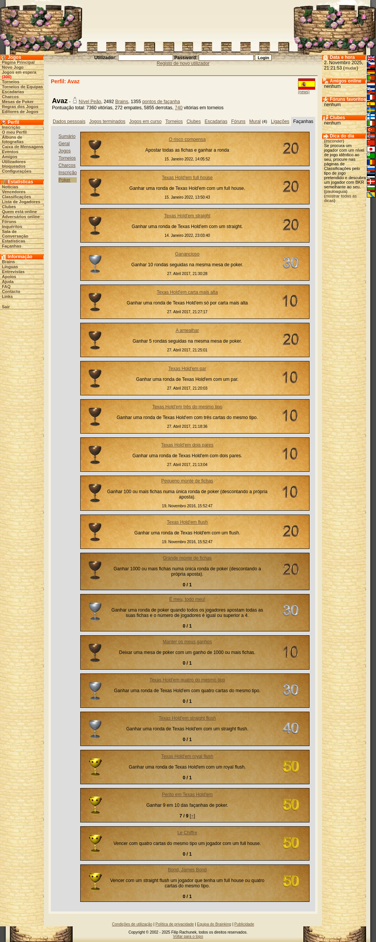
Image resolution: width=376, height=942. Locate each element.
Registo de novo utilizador (183, 63)
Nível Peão (90, 101)
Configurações (16, 171)
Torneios (10, 81)
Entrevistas (13, 271)
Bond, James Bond (187, 869)
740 (179, 107)
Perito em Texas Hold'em (187, 794)
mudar (351, 68)
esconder (334, 141)
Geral (64, 143)
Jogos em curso (145, 121)
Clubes (9, 206)
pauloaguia (336, 191)
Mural (255, 121)
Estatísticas (13, 241)
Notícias (10, 187)
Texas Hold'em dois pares (187, 445)
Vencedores (14, 191)
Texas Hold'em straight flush (187, 718)
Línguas (10, 266)
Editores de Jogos (20, 111)
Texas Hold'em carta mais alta (187, 292)
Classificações (16, 196)
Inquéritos (12, 226)
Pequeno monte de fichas (187, 481)
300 (6, 76)
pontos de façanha (161, 101)
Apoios (9, 276)
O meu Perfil (14, 132)
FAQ (6, 286)
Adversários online (21, 216)
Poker (64, 180)
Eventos (10, 151)
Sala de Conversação (15, 233)
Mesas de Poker (18, 101)
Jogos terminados (107, 121)
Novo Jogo (13, 67)
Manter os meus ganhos (187, 641)
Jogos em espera (19, 72)
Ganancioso (187, 254)
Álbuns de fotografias (13, 139)
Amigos (9, 156)
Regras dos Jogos (20, 106)
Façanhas (11, 246)
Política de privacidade (175, 924)
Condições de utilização (132, 924)
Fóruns (9, 221)
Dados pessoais (69, 121)
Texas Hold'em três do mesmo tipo (187, 406)
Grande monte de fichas (187, 558)
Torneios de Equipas (22, 86)
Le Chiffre (187, 832)
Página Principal (18, 62)
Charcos (10, 96)
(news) (304, 92)
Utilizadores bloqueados (14, 163)
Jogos (64, 151)
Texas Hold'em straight (187, 216)
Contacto (11, 291)
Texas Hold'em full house (187, 177)
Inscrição (11, 127)
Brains (8, 261)
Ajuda (8, 281)
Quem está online (19, 211)
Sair (6, 306)
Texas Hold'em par (187, 368)
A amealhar (187, 330)
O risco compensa (187, 139)
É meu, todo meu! (187, 599)
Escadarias (13, 91)
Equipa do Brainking (214, 924)
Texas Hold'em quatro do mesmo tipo (187, 680)
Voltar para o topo (188, 936)
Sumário (67, 136)
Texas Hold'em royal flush (187, 756)
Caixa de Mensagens (22, 146)
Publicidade (244, 924)
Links (7, 296)
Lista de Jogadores (21, 201)
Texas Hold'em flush (187, 522)
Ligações (280, 121)
